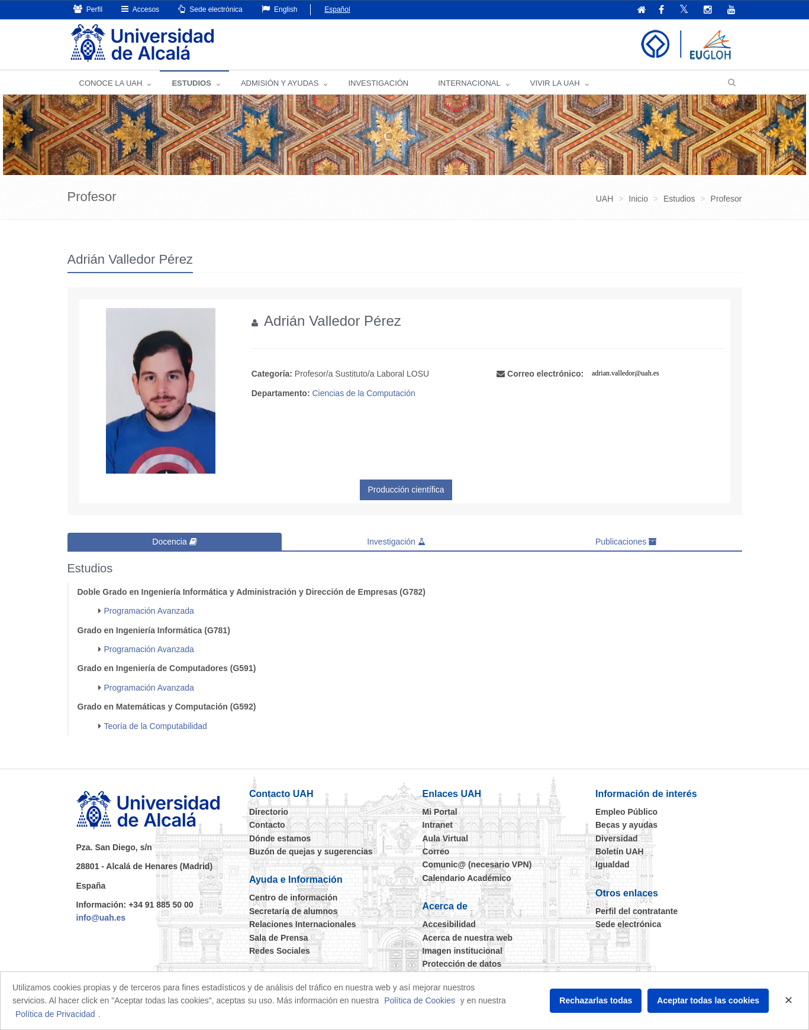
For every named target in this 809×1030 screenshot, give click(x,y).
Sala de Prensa (278, 937)
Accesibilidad (449, 924)
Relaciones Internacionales (302, 924)
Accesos (140, 9)
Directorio (268, 812)
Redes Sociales (279, 950)
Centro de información (293, 897)
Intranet (438, 825)
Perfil (88, 9)
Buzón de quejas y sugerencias (311, 851)
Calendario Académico (467, 878)
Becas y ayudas (626, 825)
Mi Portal (440, 812)
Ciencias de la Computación (363, 393)
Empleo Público (626, 812)
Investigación (396, 541)
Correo (436, 851)
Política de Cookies (419, 1000)
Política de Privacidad (55, 1014)
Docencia (174, 541)
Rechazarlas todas (595, 1000)
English (280, 9)
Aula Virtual (446, 838)
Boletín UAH (619, 851)
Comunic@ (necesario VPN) (477, 864)
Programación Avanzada (149, 611)
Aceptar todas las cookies (708, 1000)
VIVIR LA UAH (555, 83)
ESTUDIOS (191, 83)
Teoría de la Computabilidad (155, 726)
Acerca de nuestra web (468, 937)
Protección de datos (462, 964)
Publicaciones (626, 541)
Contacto (267, 825)
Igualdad (612, 864)
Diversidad (616, 838)
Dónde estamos (280, 838)
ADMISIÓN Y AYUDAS (280, 83)
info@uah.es (101, 917)
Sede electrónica (210, 9)
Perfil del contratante (636, 911)
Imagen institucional (462, 950)
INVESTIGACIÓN (378, 83)
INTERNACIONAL (469, 83)
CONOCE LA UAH (111, 83)
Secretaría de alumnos (293, 911)
